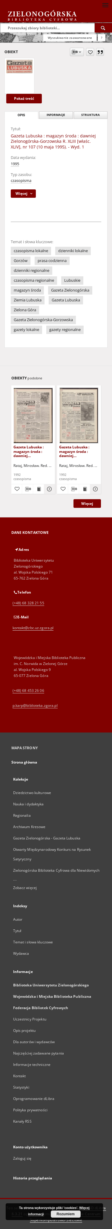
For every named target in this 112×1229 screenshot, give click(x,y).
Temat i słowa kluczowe (33, 942)
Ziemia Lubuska (28, 300)
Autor (18, 919)
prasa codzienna (52, 260)
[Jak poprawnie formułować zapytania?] (101, 37)
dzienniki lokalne (73, 250)
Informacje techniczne (32, 1064)
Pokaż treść (24, 98)
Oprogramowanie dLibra (34, 1098)
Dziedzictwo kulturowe (32, 792)
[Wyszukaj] (103, 28)
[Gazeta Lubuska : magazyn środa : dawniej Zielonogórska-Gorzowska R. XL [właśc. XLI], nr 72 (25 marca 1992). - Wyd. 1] (33, 415)
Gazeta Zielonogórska (70, 290)
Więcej (87, 503)
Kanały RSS (22, 1121)
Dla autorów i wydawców (34, 1041)
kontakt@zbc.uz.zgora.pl (33, 627)
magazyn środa (27, 290)
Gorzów (20, 260)
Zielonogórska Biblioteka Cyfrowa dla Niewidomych (56, 870)
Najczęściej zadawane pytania (38, 1053)
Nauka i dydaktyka (28, 804)
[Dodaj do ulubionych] (90, 52)
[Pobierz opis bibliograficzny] (27, 489)
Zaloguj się (22, 1158)
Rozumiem (65, 1214)
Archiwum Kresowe (29, 826)
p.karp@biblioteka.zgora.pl (35, 705)
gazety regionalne (65, 329)
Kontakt (19, 1075)
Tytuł (17, 930)
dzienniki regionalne (31, 270)
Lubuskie (72, 280)
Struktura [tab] (90, 115)
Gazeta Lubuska (66, 300)
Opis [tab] (21, 115)
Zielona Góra (25, 309)
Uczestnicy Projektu (29, 1019)
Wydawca (21, 953)
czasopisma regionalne (34, 280)
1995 (15, 163)
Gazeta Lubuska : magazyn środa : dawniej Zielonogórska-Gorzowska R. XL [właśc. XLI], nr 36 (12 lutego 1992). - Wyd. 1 (78, 451)
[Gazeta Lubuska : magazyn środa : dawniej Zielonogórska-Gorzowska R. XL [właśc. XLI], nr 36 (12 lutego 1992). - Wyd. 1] (79, 415)
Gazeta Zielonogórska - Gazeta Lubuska (46, 838)
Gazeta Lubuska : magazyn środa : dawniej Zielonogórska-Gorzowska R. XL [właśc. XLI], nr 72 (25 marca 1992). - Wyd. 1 (32, 451)
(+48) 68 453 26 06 (28, 690)
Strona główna (24, 762)
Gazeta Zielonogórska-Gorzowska (43, 319)
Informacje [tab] (56, 115)
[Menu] (105, 5)
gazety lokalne (26, 329)
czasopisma (21, 180)
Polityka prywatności (30, 1109)
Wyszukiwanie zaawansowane (70, 38)
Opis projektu (24, 1030)
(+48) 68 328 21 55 (28, 603)
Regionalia (22, 815)
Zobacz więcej (25, 887)
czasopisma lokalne (31, 250)
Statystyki (21, 1087)
